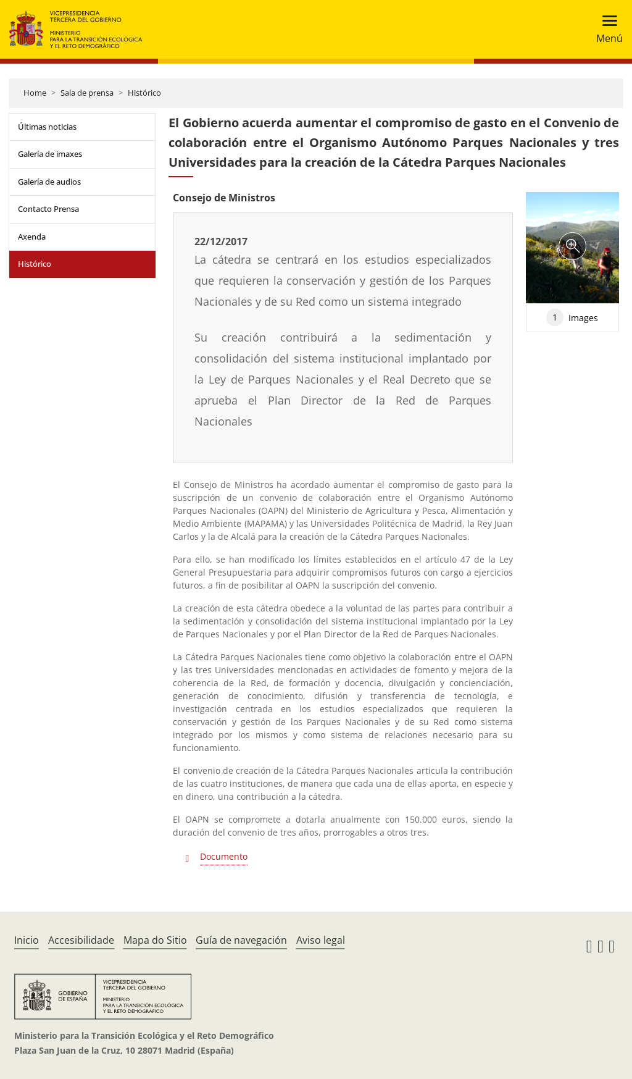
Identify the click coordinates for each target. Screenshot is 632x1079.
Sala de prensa (87, 92)
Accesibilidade (81, 940)
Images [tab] (572, 317)
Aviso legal (320, 940)
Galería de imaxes (50, 153)
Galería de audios (49, 181)
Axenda (32, 236)
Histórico (144, 92)
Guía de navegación (241, 940)
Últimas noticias (47, 126)
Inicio (26, 940)
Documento (223, 856)
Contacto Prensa (48, 208)
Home (34, 92)
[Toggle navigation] (605, 29)
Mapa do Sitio (155, 940)
